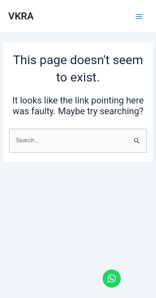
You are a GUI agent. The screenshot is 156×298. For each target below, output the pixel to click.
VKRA (21, 16)
